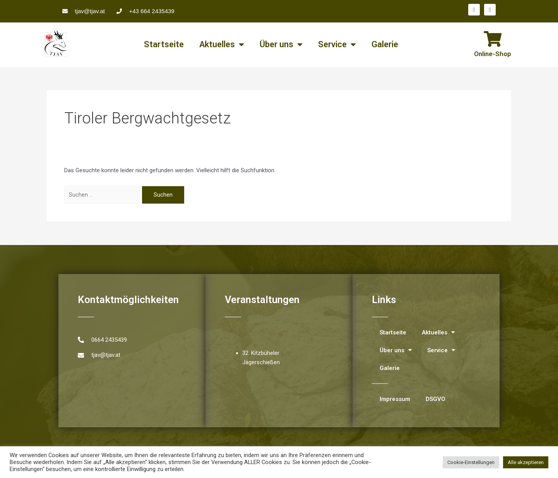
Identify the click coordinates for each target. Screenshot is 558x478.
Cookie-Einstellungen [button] (471, 462)
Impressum (395, 399)
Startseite (164, 44)
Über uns (281, 44)
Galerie (384, 44)
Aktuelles (221, 44)
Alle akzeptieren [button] (526, 462)
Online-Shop (492, 54)
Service (337, 44)
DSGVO (435, 399)
